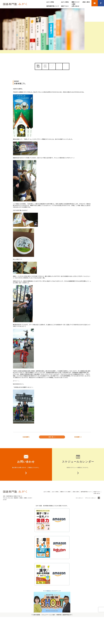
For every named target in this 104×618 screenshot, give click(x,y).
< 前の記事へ (26, 437)
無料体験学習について (52, 6)
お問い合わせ (75, 6)
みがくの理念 (50, 2)
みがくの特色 (65, 2)
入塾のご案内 (86, 2)
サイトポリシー (79, 499)
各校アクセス (65, 6)
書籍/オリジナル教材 (65, 492)
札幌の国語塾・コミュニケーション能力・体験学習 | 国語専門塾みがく (53, 616)
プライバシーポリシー (90, 499)
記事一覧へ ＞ (52, 437)
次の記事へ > (78, 437)
